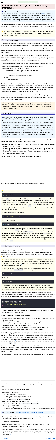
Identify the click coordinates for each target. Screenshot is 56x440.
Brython (43, 13)
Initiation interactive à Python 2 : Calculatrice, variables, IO (29, 411)
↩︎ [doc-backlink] (34, 417)
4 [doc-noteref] (15, 339)
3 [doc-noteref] (21, 264)
